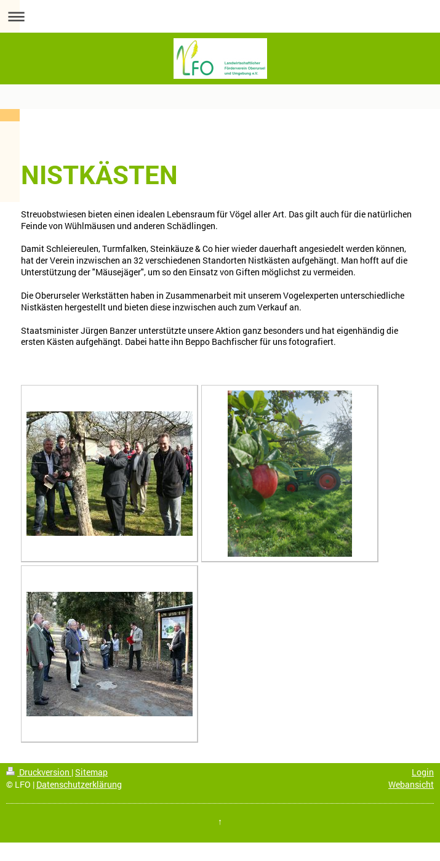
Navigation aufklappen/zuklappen (220, 16)
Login (423, 772)
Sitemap (91, 772)
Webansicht (411, 784)
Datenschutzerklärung (79, 784)
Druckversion (38, 772)
